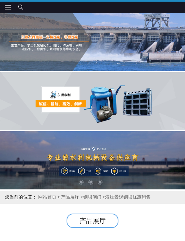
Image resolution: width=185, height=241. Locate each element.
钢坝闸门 (92, 197)
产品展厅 (70, 197)
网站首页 (47, 197)
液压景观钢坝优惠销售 (128, 197)
